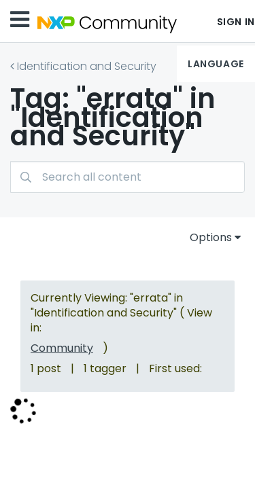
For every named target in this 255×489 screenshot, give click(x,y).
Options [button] (211, 237)
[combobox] (127, 177)
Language (215, 64)
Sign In (236, 22)
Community (62, 348)
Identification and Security (86, 66)
